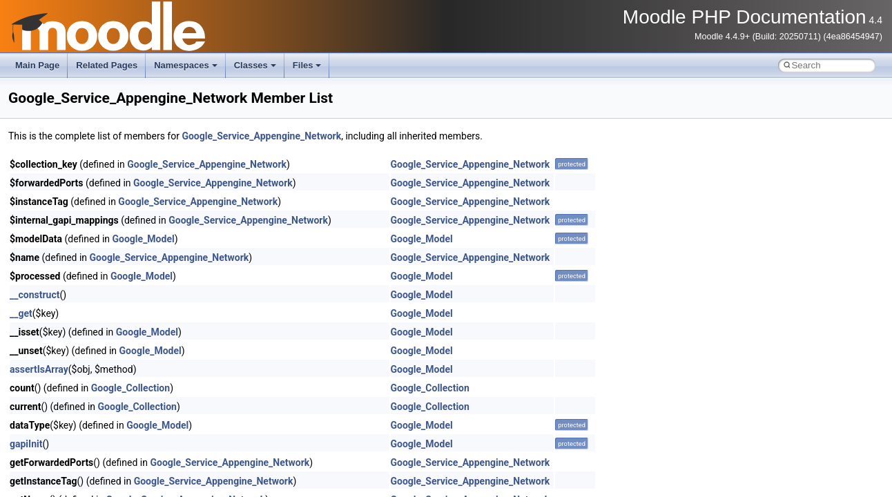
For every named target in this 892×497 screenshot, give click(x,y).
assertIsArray (39, 369)
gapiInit (26, 443)
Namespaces (185, 65)
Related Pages (106, 65)
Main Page (37, 65)
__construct (34, 294)
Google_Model (144, 238)
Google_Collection (130, 387)
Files (307, 65)
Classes (255, 65)
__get (21, 313)
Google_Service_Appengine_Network (261, 136)
